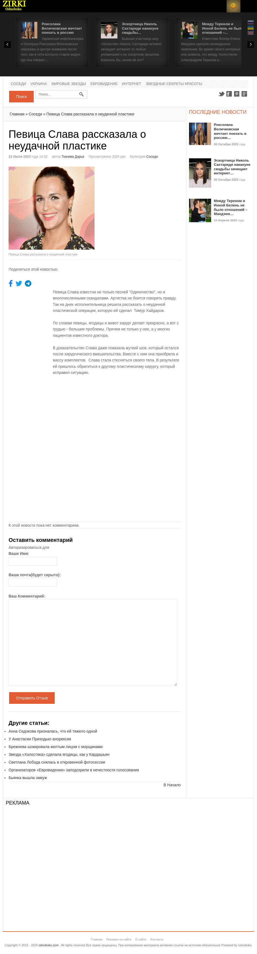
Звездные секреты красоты (174, 84)
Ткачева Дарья (73, 157)
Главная (17, 114)
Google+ (244, 94)
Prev (7, 44)
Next (250, 44)
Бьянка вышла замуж (28, 777)
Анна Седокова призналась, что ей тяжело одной (53, 731)
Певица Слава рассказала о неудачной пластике (90, 114)
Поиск (21, 96)
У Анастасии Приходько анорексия (40, 739)
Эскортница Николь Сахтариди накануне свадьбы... (140, 28)
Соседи (18, 84)
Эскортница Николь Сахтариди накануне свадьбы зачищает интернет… (232, 166)
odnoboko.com (49, 945)
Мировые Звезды (68, 84)
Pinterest (237, 94)
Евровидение (104, 84)
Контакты (157, 939)
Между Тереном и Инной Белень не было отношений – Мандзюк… (230, 207)
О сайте (140, 939)
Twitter (221, 94)
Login (220, 6)
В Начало (172, 785)
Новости (14, 6)
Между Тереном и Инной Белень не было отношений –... (222, 28)
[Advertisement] (141, 205)
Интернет (131, 84)
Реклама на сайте (118, 939)
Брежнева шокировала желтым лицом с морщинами (56, 746)
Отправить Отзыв (32, 698)
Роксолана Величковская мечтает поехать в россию (62, 28)
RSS (233, 6)
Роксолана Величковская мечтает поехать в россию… (230, 131)
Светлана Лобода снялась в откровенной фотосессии (57, 762)
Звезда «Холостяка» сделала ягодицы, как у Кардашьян (59, 754)
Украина (38, 84)
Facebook (229, 94)
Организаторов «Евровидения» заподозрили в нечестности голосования (74, 770)
